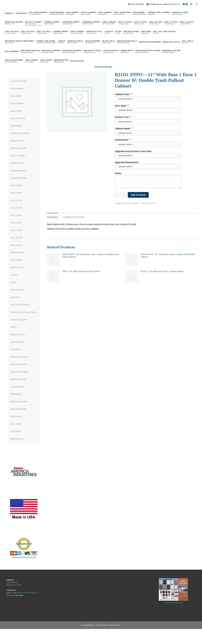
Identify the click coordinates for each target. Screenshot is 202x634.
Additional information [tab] (73, 222)
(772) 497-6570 (136, 9)
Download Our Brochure (173, 608)
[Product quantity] (120, 200)
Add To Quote (138, 200)
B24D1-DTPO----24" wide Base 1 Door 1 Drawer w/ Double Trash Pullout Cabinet (90, 260)
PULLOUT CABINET (131, 208)
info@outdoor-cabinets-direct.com (163, 9)
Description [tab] (52, 222)
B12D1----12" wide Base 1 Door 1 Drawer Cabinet (162, 276)
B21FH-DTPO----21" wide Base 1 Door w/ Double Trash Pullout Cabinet (168, 260)
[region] (24, 474)
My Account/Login (103, 72)
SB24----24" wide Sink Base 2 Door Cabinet (81, 276)
